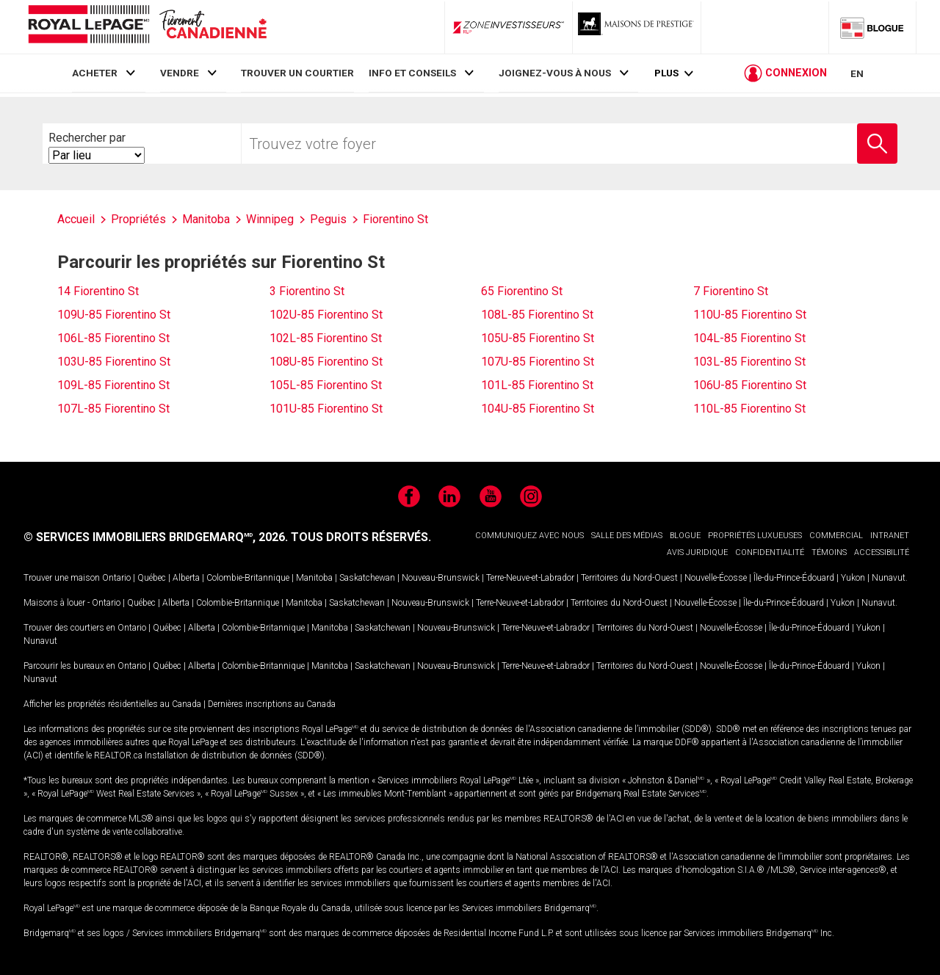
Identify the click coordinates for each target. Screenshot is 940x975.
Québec (151, 578)
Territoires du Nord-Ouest (629, 578)
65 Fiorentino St (522, 291)
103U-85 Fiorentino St (113, 362)
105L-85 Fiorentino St (326, 385)
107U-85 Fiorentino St (537, 362)
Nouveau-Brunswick (441, 578)
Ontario (116, 578)
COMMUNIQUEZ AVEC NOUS (529, 535)
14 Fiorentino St (98, 291)
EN (857, 75)
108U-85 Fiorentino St (326, 362)
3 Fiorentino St (307, 291)
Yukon (853, 578)
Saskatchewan (367, 578)
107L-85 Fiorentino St (113, 409)
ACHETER (95, 73)
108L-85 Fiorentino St (537, 315)
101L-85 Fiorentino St (537, 385)
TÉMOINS (829, 552)
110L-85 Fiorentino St (749, 409)
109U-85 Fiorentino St (113, 315)
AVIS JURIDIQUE (697, 552)
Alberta (186, 578)
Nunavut (888, 578)
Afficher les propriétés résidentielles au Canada (112, 704)
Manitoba (314, 578)
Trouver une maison (62, 578)
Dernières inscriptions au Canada (272, 704)
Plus (666, 74)
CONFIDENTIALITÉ (769, 552)
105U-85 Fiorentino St (537, 338)
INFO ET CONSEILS (412, 73)
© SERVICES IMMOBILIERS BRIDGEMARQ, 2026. (156, 537)
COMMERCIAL (836, 535)
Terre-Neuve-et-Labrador (530, 578)
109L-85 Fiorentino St (113, 385)
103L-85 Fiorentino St (749, 362)
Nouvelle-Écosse (715, 578)
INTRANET (889, 535)
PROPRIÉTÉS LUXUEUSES (755, 535)
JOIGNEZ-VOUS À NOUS (555, 73)
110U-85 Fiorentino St (749, 315)
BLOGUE (685, 535)
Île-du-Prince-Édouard (793, 578)
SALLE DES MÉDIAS (626, 535)
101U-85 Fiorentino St (326, 409)
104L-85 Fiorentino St (749, 338)
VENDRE (179, 73)
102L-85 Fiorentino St (326, 338)
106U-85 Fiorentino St (749, 385)
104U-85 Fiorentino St (537, 409)
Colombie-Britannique (247, 578)
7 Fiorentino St (730, 291)
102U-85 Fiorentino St (326, 315)
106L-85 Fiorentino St (113, 338)
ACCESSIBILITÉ (881, 552)
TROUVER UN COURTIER (297, 73)
